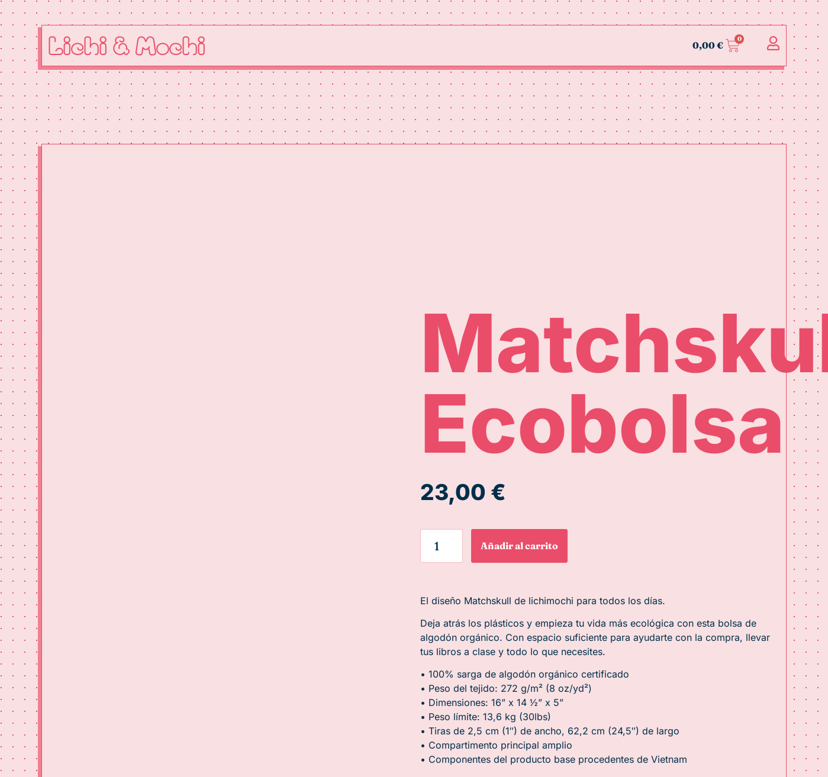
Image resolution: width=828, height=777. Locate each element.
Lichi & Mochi (126, 45)
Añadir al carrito (519, 546)
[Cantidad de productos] (441, 546)
